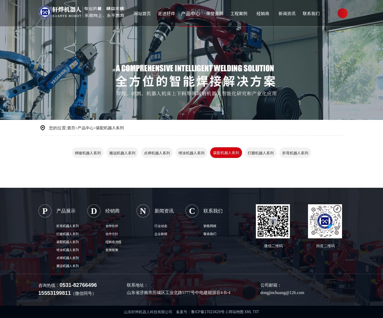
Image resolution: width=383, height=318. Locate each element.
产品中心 (190, 12)
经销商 (261, 12)
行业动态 (161, 225)
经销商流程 (113, 241)
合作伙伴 (111, 225)
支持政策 (111, 249)
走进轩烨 (165, 12)
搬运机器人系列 (122, 153)
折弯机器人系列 (295, 153)
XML (248, 311)
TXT (256, 311)
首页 (71, 128)
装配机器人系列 (110, 128)
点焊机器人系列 (157, 153)
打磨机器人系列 (261, 153)
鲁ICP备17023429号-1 (210, 311)
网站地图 (236, 311)
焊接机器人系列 (88, 153)
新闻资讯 (285, 12)
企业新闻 (161, 233)
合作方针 (111, 233)
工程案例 (237, 12)
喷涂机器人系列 (191, 153)
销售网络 (209, 225)
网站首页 (142, 12)
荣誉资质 (213, 12)
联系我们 (308, 12)
